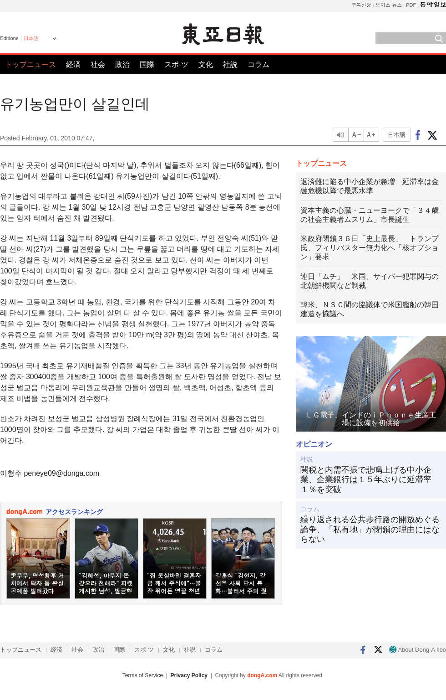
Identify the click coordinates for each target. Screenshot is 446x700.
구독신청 (361, 4)
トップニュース (30, 64)
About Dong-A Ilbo (417, 649)
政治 (122, 64)
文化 (205, 64)
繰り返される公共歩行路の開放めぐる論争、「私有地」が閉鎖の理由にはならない (370, 529)
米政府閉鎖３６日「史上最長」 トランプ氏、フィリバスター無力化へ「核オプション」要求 (369, 248)
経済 (73, 64)
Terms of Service (142, 675)
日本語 (31, 38)
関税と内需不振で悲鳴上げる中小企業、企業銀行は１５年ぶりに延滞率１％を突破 (365, 479)
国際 (147, 64)
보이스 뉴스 (388, 4)
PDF (411, 4)
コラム (258, 64)
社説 (230, 64)
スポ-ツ (176, 64)
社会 (98, 64)
